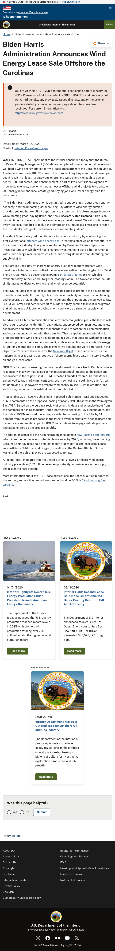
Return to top (11, 835)
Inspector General (71, 874)
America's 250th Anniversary (33, 12)
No (27, 812)
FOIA (63, 862)
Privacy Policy (11, 885)
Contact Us (9, 862)
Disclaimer (9, 874)
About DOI (9, 850)
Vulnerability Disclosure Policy (22, 897)
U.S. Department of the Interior (57, 24)
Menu (109, 24)
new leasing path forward (93, 435)
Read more (17, 651)
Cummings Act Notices (74, 856)
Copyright (9, 868)
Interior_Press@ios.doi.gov (31, 148)
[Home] (6, 24)
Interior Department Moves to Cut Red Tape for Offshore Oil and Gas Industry (56, 726)
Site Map (8, 891)
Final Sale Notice (71, 274)
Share (101, 43)
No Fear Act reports (72, 880)
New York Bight (63, 351)
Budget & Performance (74, 850)
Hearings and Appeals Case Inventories (84, 868)
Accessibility (11, 856)
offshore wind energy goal (43, 241)
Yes (15, 812)
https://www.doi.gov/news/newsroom (39, 113)
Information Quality (14, 880)
